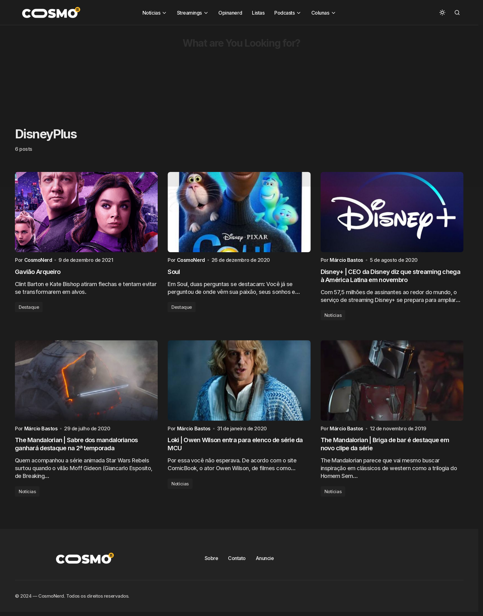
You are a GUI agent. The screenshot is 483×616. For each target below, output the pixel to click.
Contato (237, 560)
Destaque (29, 308)
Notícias (332, 316)
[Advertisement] (186, 68)
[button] (442, 12)
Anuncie (265, 560)
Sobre (211, 560)
